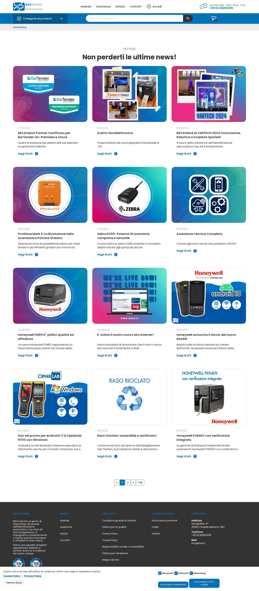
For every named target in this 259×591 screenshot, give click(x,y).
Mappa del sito (110, 559)
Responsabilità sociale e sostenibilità (123, 546)
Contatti (135, 6)
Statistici (183, 573)
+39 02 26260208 (221, 8)
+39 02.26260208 (201, 535)
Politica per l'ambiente (115, 553)
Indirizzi (156, 533)
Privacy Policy (110, 533)
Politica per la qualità (114, 527)
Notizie (120, 6)
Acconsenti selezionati (173, 584)
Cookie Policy (109, 540)
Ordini (155, 527)
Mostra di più (14, 582)
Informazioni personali (164, 520)
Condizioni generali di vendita (119, 520)
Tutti (140, 482)
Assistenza (103, 6)
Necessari (167, 573)
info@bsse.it (198, 543)
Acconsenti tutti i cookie (204, 583)
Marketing (199, 573)
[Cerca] (139, 18)
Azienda (85, 6)
